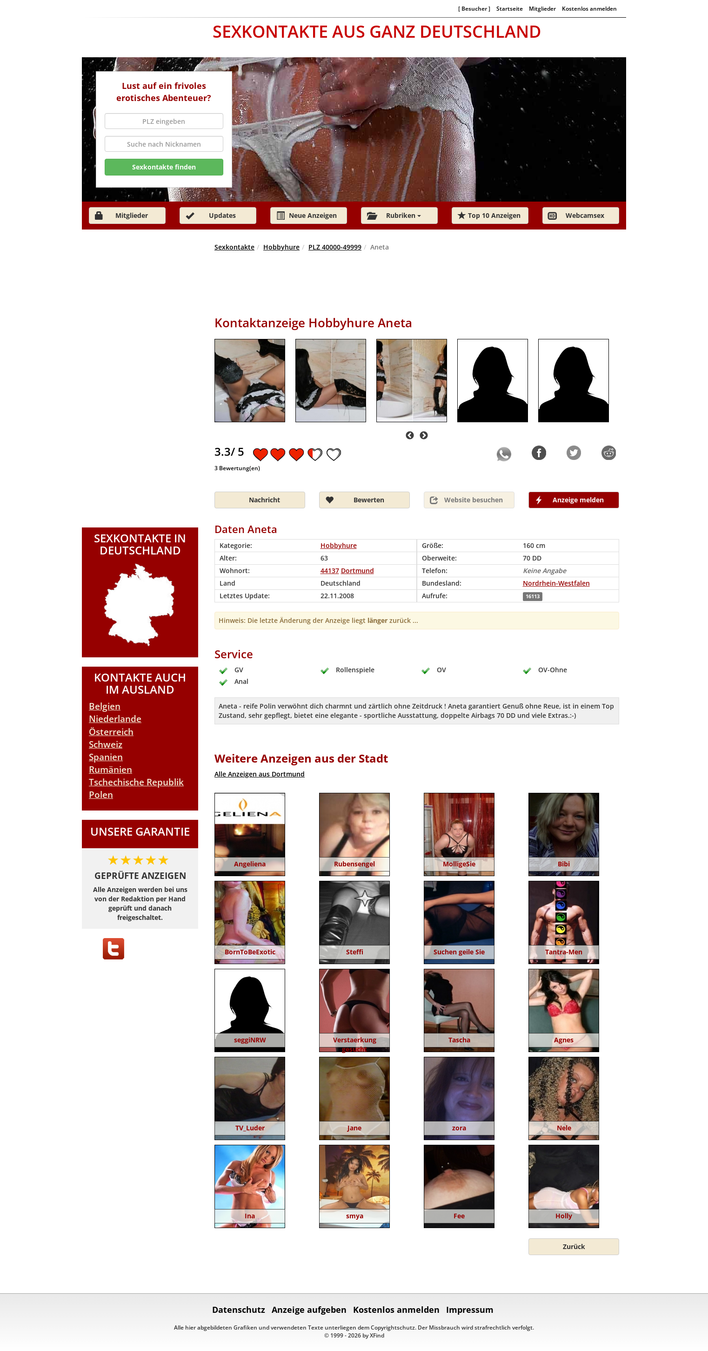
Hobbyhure (281, 247)
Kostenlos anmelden (589, 8)
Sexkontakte (234, 247)
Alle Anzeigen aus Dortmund (259, 774)
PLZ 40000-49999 (334, 247)
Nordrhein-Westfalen (556, 583)
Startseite (509, 8)
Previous (409, 435)
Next (423, 435)
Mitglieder (542, 8)
